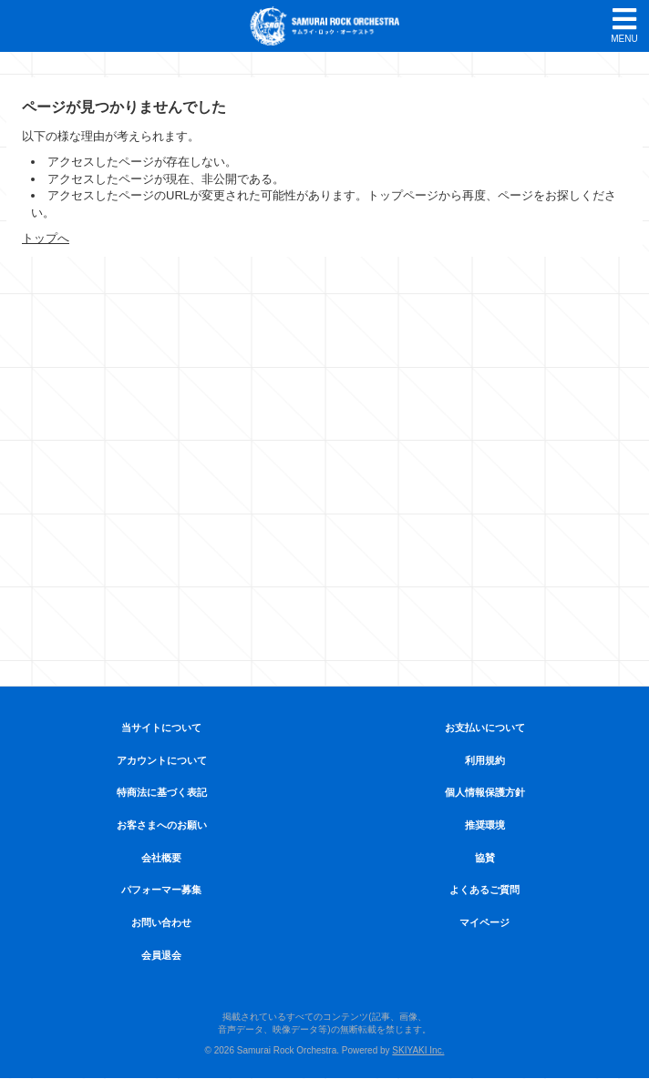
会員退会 (161, 955)
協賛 (485, 857)
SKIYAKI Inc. (418, 1050)
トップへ (45, 238)
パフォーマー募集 (161, 889)
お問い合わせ (161, 922)
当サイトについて (161, 727)
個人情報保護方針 (485, 792)
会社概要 (161, 857)
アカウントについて (162, 760)
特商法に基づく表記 (162, 792)
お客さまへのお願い (162, 824)
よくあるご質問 (484, 889)
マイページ (484, 922)
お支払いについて (485, 727)
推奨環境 (485, 824)
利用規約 (485, 760)
